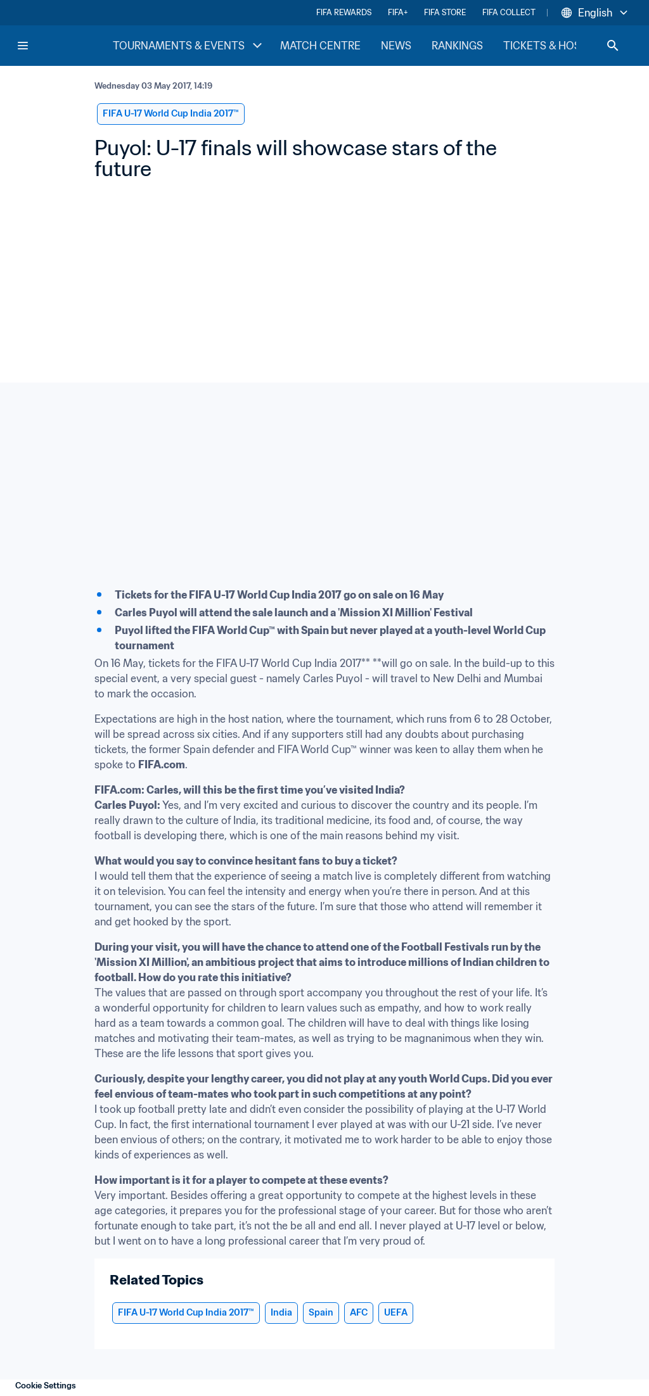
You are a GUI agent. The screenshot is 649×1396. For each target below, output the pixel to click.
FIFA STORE (445, 12)
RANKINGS (457, 45)
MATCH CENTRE (320, 45)
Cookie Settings (45, 1385)
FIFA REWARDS (343, 12)
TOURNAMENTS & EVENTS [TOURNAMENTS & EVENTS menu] (189, 45)
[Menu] (22, 45)
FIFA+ (398, 12)
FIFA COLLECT (509, 12)
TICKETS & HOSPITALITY (563, 45)
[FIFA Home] (64, 46)
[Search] (612, 45)
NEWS (396, 45)
